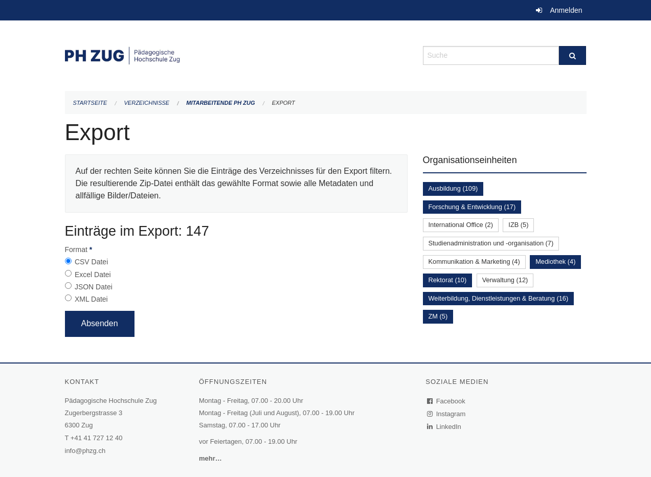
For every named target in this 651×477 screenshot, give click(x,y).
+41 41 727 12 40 (97, 438)
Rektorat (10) (448, 280)
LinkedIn (444, 426)
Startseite (90, 103)
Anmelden (566, 10)
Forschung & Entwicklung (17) (472, 207)
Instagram (446, 414)
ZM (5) (438, 316)
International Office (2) (461, 225)
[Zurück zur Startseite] (236, 54)
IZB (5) (518, 225)
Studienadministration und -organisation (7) (491, 243)
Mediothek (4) (555, 261)
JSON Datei (94, 287)
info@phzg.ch (85, 451)
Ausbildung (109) (453, 188)
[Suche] (572, 55)
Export (283, 103)
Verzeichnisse (147, 103)
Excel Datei (93, 274)
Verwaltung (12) (505, 280)
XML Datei (91, 299)
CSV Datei (91, 262)
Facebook (446, 401)
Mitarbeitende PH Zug (220, 103)
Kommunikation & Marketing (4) (474, 261)
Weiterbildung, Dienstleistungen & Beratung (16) (499, 298)
